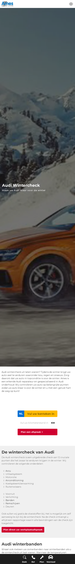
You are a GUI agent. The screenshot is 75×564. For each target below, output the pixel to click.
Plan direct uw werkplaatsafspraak (23, 529)
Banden (10, 500)
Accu (8, 471)
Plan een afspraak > (32, 432)
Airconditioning (14, 480)
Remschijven (13, 503)
